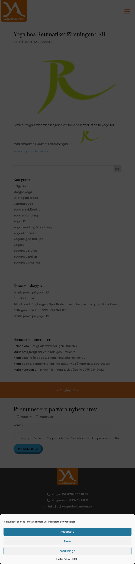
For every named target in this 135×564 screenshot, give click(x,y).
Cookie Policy (63, 559)
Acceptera (67, 532)
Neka (67, 541)
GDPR (75, 559)
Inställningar (67, 551)
